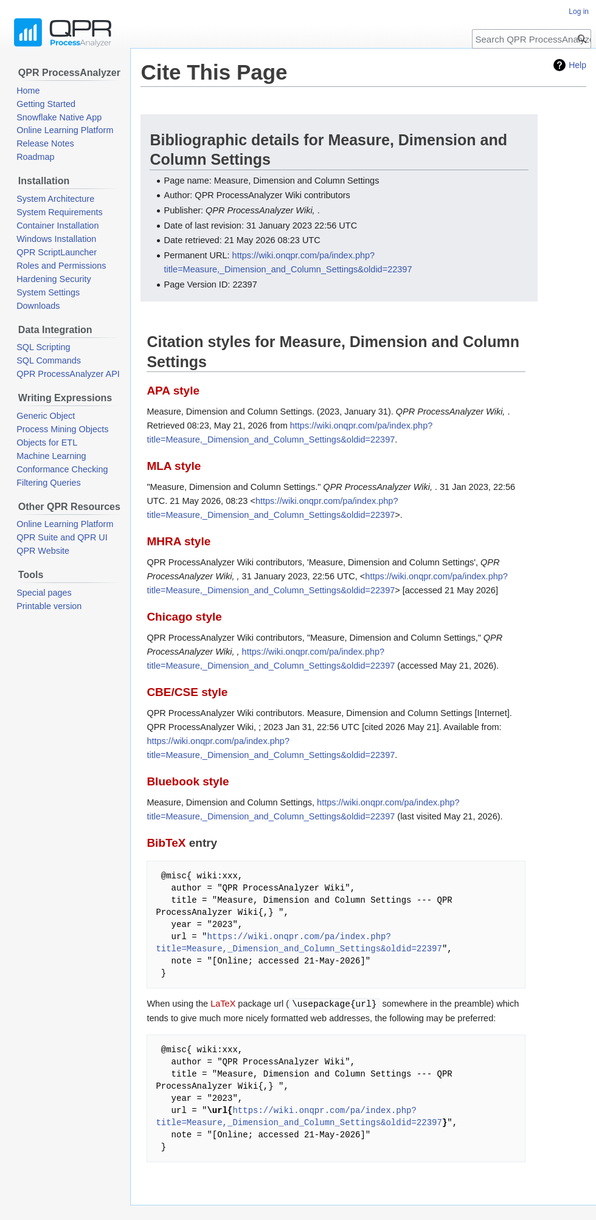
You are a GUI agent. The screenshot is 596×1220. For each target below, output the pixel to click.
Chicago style (184, 616)
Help (577, 65)
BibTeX (166, 842)
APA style (173, 390)
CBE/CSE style (187, 692)
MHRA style (178, 541)
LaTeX (222, 1004)
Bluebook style (188, 781)
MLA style (174, 466)
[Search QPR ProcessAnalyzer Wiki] (531, 39)
